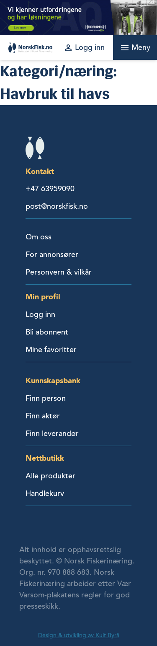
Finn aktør (43, 415)
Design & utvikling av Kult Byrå (78, 635)
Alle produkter (50, 475)
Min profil (43, 296)
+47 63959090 (50, 188)
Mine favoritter (51, 349)
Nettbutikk (45, 458)
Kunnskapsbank (53, 380)
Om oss (38, 236)
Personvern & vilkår (59, 272)
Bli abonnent (47, 332)
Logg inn (40, 314)
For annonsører (52, 254)
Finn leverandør (52, 433)
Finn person (46, 398)
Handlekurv (45, 493)
